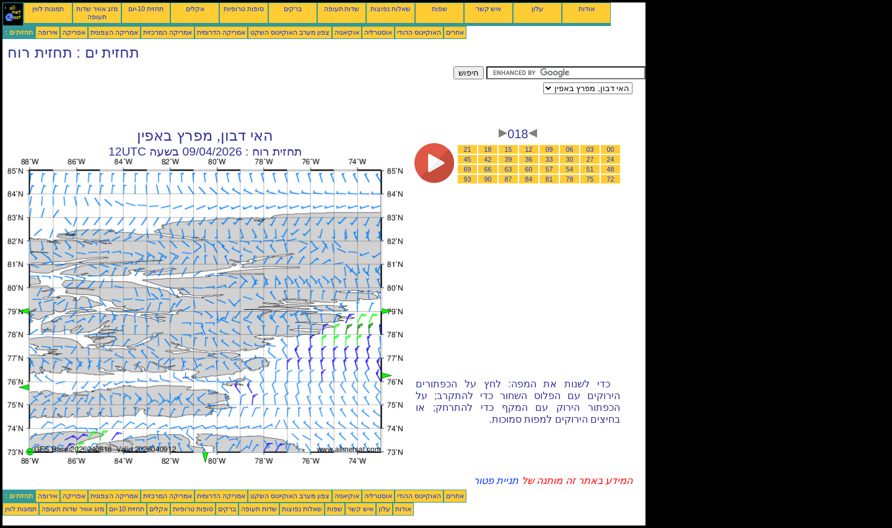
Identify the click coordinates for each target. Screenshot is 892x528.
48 (610, 169)
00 (610, 149)
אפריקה (74, 32)
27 (590, 159)
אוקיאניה (346, 32)
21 (467, 149)
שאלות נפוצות (390, 8)
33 (549, 159)
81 (549, 179)
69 (467, 169)
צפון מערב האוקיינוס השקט (290, 32)
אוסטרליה (378, 32)
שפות (439, 8)
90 (488, 179)
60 (529, 169)
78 (570, 179)
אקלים (195, 8)
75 (590, 179)
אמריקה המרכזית (167, 32)
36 (529, 159)
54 (570, 169)
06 (570, 149)
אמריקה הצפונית (114, 32)
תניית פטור (495, 480)
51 (590, 169)
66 (488, 169)
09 (549, 149)
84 (529, 179)
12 (529, 149)
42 (488, 159)
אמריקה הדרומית (221, 32)
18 (488, 149)
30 (570, 159)
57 (549, 169)
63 (508, 169)
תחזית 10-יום (146, 8)
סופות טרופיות (244, 8)
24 (610, 159)
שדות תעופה (342, 8)
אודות (587, 8)
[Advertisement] (227, 94)
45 (467, 159)
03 (590, 149)
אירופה (48, 32)
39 (508, 159)
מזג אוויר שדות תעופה (97, 12)
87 (508, 179)
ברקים (293, 8)
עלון (537, 8)
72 (610, 179)
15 (508, 149)
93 (467, 179)
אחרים (455, 32)
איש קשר (489, 8)
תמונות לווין (48, 8)
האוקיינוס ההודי (419, 32)
